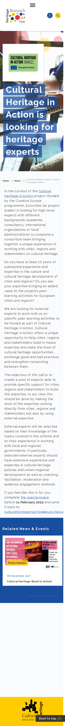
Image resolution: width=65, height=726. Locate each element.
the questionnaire (35, 497)
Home (6, 181)
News (17, 181)
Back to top (50, 718)
